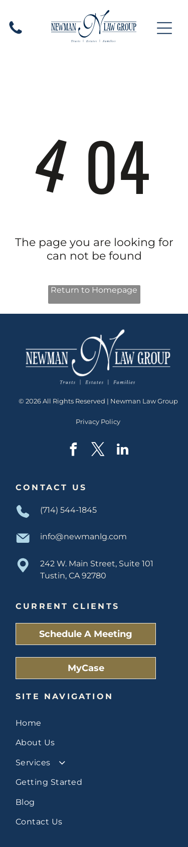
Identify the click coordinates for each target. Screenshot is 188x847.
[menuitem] (94, 723)
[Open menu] (164, 28)
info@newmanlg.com (83, 536)
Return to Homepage (94, 290)
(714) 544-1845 (68, 510)
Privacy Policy (98, 421)
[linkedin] (123, 451)
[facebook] (74, 451)
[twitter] (98, 451)
